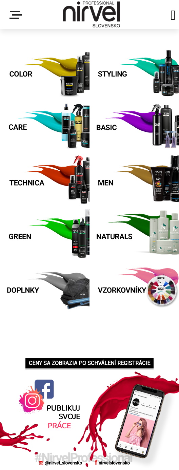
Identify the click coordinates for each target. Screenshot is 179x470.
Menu (17, 15)
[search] (173, 16)
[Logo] (91, 14)
